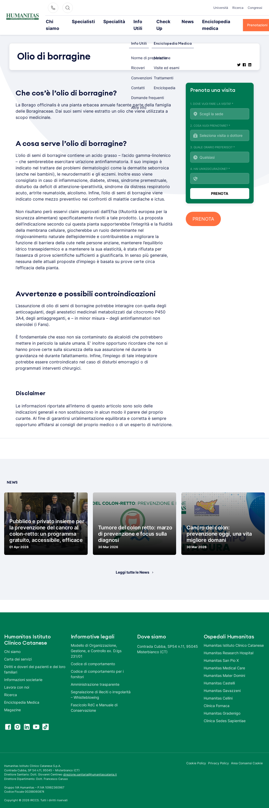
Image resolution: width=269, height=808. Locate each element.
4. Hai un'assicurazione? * (219, 168)
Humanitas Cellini (218, 691)
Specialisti (82, 21)
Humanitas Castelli (219, 676)
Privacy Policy (218, 756)
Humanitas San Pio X (221, 653)
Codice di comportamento (93, 657)
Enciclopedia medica (202, 21)
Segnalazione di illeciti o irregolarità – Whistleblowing (101, 687)
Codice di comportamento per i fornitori (97, 667)
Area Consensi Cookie (247, 756)
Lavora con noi (16, 680)
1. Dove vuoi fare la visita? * (219, 103)
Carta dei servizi (18, 652)
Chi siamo (58, 21)
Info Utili (129, 21)
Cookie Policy (196, 756)
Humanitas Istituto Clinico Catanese (234, 638)
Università (220, 8)
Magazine (12, 703)
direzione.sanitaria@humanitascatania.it (90, 767)
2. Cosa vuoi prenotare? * (219, 125)
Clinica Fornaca (216, 698)
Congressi (255, 8)
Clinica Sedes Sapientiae (225, 713)
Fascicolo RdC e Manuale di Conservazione (94, 701)
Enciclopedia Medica (21, 695)
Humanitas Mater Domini (224, 668)
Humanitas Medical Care (224, 661)
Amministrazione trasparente (95, 677)
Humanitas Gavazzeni (222, 683)
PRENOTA (203, 212)
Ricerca (238, 8)
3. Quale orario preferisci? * (219, 147)
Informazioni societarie (23, 672)
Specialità (106, 21)
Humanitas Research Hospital (228, 646)
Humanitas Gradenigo (222, 706)
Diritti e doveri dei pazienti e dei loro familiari (34, 662)
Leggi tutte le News (132, 565)
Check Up (152, 21)
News (172, 21)
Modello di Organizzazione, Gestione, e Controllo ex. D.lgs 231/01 (96, 643)
